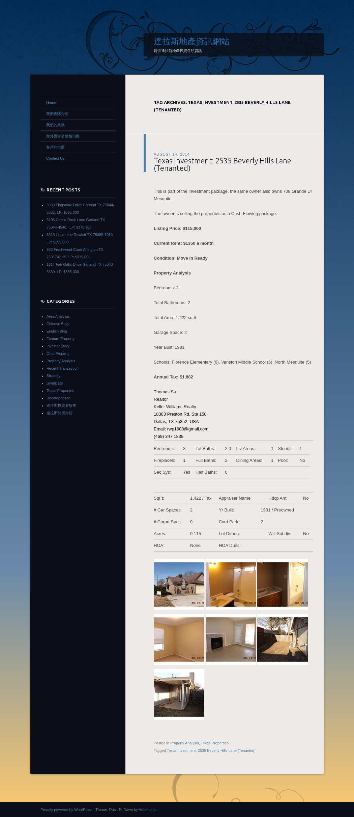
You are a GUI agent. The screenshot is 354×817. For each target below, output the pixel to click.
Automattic (147, 810)
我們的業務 (55, 125)
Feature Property (61, 339)
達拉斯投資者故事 (61, 405)
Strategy (53, 376)
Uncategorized (58, 398)
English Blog (57, 331)
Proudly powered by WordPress (66, 810)
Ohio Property (58, 353)
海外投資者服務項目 (63, 136)
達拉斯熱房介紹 (59, 413)
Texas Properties (215, 743)
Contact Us (55, 158)
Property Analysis (184, 743)
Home (51, 103)
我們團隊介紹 (57, 114)
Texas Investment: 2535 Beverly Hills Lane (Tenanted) (222, 164)
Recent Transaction (63, 368)
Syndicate (55, 383)
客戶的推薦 (55, 147)
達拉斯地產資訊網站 (192, 41)
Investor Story (58, 346)
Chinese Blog (57, 324)
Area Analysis (58, 316)
